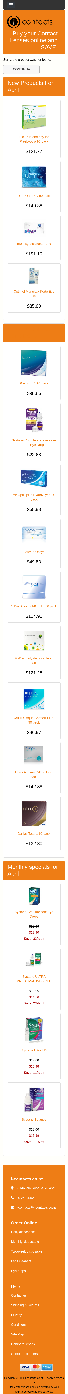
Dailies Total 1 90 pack (34, 833)
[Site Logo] (34, 21)
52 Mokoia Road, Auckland (33, 1188)
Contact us (19, 1295)
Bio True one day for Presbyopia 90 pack (34, 139)
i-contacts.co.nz (34, 1378)
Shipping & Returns (25, 1305)
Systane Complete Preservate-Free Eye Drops (34, 443)
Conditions (18, 1324)
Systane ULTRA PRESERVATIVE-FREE (34, 979)
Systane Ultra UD (34, 1050)
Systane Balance (34, 1119)
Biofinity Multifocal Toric (34, 244)
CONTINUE (21, 69)
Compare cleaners (24, 1354)
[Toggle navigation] (11, 5)
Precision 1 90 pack (34, 383)
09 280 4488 (23, 1198)
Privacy (16, 1315)
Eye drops (18, 1271)
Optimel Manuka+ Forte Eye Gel (34, 294)
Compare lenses (23, 1344)
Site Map (17, 1334)
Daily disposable (23, 1232)
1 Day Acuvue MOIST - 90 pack (34, 606)
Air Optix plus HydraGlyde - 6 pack (34, 497)
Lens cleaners (21, 1261)
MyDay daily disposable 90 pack (34, 661)
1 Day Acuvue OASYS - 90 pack (34, 774)
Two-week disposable (26, 1251)
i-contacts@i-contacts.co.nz (33, 1207)
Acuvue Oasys (33, 552)
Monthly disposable (25, 1242)
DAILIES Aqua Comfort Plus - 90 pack (34, 720)
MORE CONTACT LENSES (30, 332)
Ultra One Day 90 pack (33, 196)
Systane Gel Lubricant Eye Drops (34, 914)
